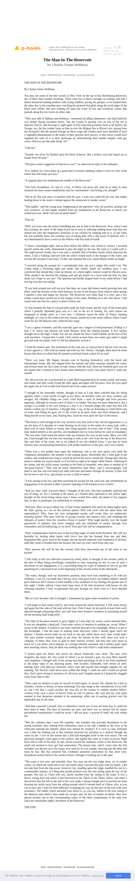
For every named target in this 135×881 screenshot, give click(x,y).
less (112, 51)
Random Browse (54, 75)
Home (43, 75)
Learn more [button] (97, 875)
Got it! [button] (118, 876)
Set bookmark (69, 75)
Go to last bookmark (85, 75)
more (117, 51)
